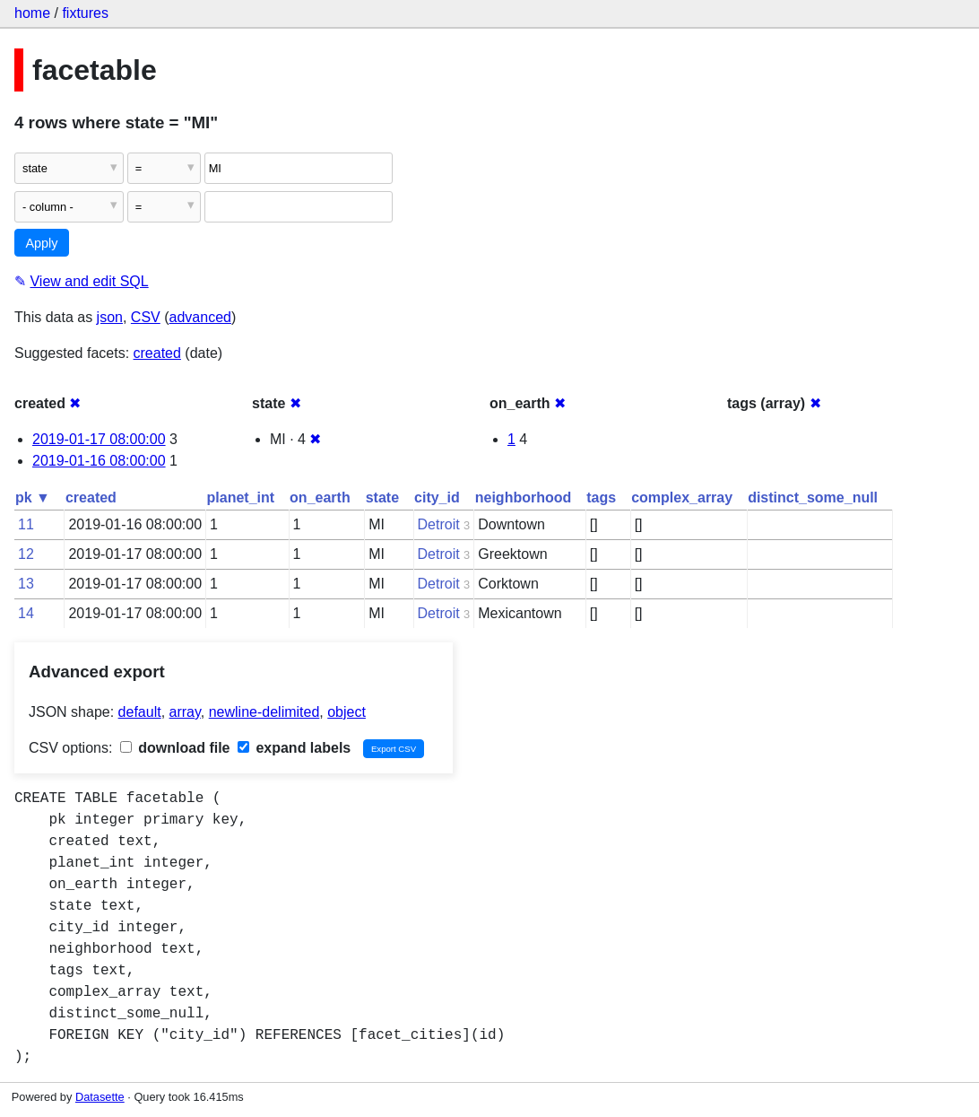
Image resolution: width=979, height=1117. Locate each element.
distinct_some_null (813, 497)
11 (26, 524)
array (185, 712)
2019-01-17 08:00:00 (99, 439)
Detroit (439, 524)
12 (26, 554)
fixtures (85, 13)
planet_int (241, 497)
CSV (145, 317)
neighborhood (523, 497)
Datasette (100, 1097)
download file (175, 747)
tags (601, 497)
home (32, 13)
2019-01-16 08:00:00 (99, 460)
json (110, 317)
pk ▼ (32, 497)
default (139, 712)
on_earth (320, 497)
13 (26, 583)
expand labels (294, 747)
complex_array (681, 497)
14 (26, 613)
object (346, 712)
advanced (200, 317)
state (382, 497)
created (157, 353)
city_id (437, 497)
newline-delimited (264, 712)
